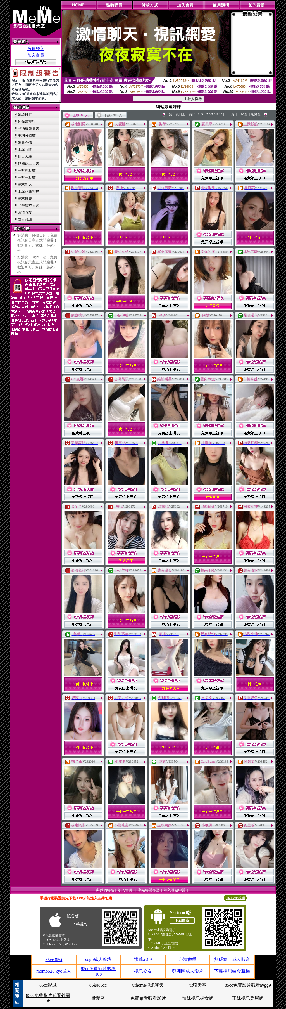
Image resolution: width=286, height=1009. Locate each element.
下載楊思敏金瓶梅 (232, 971)
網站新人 (25, 184)
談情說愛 (25, 212)
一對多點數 (27, 170)
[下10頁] (242, 114)
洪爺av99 (143, 959)
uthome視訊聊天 (148, 985)
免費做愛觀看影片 (148, 998)
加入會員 (35, 55)
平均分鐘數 (27, 135)
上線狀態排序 (28, 191)
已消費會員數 (28, 128)
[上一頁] (187, 114)
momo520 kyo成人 (53, 971)
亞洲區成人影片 (187, 971)
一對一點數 (27, 177)
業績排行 (25, 114)
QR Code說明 (235, 898)
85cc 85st (53, 959)
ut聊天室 (197, 985)
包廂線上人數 (28, 163)
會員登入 (35, 48)
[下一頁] (229, 114)
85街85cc (98, 985)
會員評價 (25, 142)
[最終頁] (255, 114)
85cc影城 (48, 985)
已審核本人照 (28, 205)
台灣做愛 (188, 959)
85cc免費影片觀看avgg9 (248, 985)
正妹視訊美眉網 (247, 998)
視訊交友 (143, 971)
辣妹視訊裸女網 (197, 998)
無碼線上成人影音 (232, 959)
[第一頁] (174, 114)
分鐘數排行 (27, 121)
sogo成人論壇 (98, 959)
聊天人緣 (25, 156)
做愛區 (98, 998)
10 (220, 114)
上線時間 (25, 149)
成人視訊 (25, 219)
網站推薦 (25, 198)
